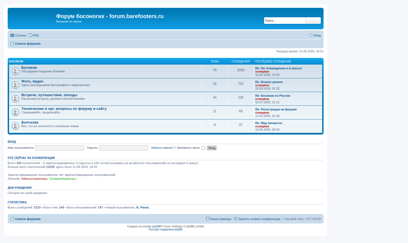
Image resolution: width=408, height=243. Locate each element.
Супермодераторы (62, 178)
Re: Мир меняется (268, 123)
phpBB (156, 226)
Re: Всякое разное (269, 82)
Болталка (29, 122)
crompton (262, 71)
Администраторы (34, 178)
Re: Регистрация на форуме (276, 109)
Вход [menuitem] (317, 35)
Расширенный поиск (317, 20)
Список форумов (28, 219)
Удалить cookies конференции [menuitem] (259, 219)
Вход (12, 141)
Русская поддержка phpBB (165, 229)
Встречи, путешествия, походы (49, 95)
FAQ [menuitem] (36, 35)
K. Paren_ (144, 207)
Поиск (309, 20)
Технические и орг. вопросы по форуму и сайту (64, 109)
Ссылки (20, 35)
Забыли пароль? (162, 147)
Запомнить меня (191, 147)
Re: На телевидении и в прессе (278, 68)
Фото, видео (32, 81)
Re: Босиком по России (272, 95)
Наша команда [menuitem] (221, 219)
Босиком (16, 61)
